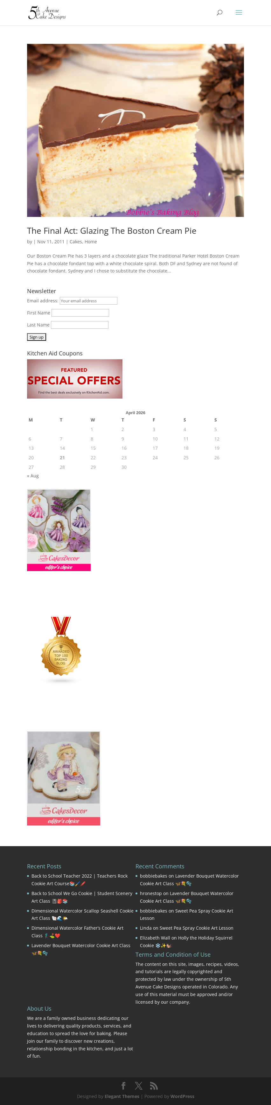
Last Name (38, 325)
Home (91, 242)
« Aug (33, 476)
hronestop (151, 893)
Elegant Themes (122, 1096)
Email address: (43, 301)
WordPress (182, 1096)
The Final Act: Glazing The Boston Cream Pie (112, 230)
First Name (38, 313)
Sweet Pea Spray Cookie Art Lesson (196, 928)
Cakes (76, 242)
